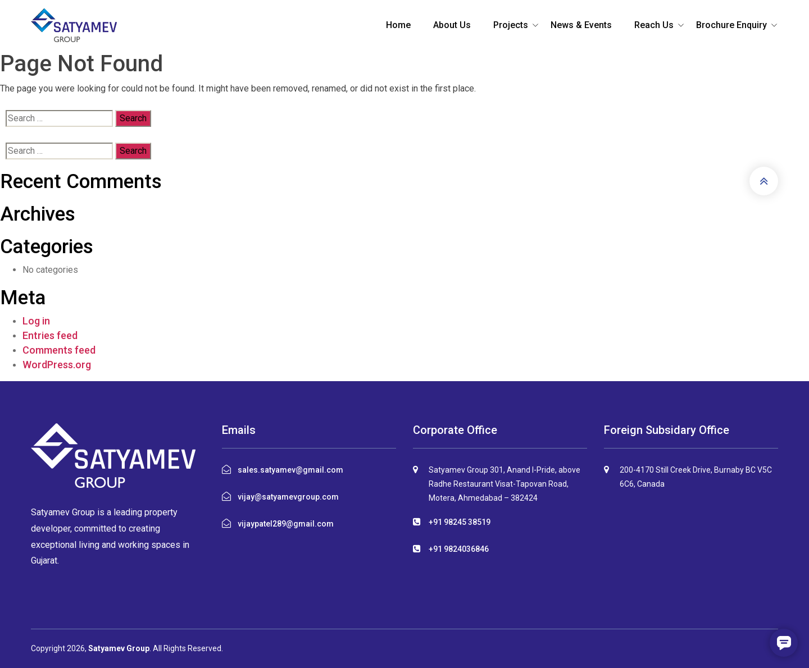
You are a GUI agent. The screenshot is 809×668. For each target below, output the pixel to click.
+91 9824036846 (459, 549)
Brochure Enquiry (731, 25)
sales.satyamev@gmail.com (290, 469)
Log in (36, 321)
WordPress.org (56, 364)
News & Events (581, 25)
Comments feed (59, 350)
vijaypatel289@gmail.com (286, 523)
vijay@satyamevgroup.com (288, 496)
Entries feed (50, 335)
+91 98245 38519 (459, 522)
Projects (510, 25)
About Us (452, 25)
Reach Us (654, 25)
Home (398, 25)
